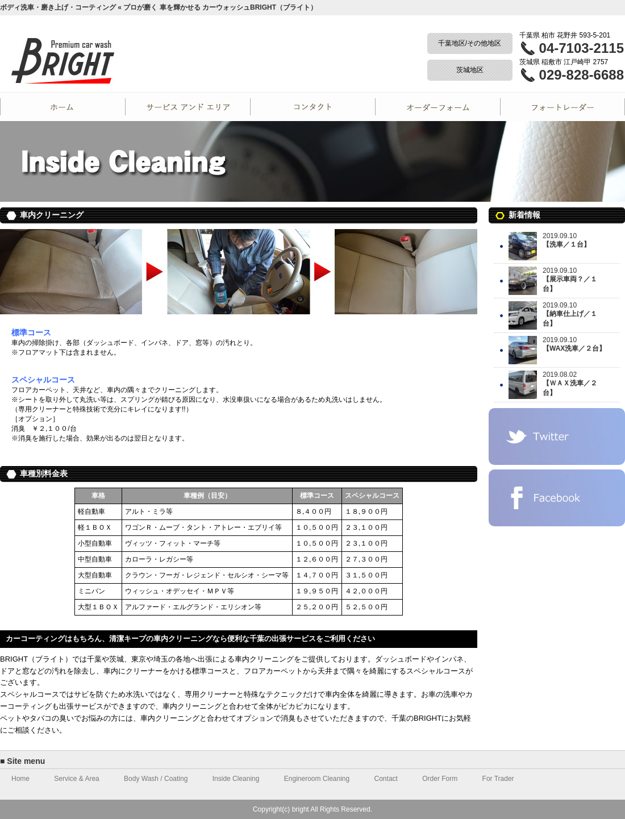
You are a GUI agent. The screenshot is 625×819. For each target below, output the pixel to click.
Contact (312, 107)
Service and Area (187, 107)
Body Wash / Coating (156, 779)
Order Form (437, 107)
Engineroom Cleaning (316, 779)
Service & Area (76, 779)
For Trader (562, 107)
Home (62, 107)
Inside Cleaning (236, 779)
